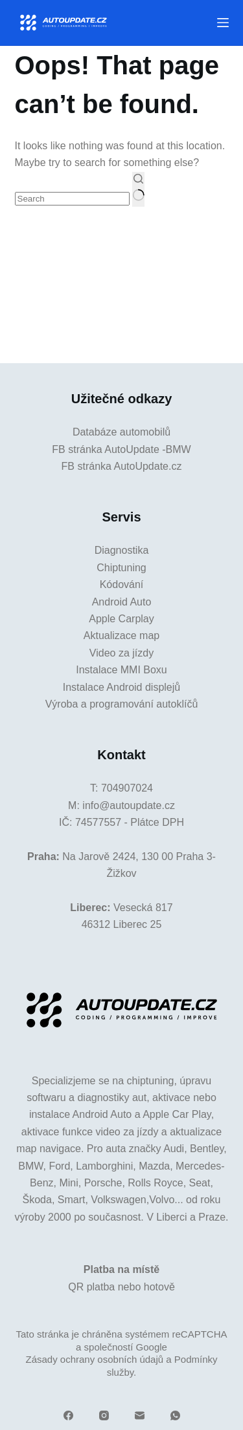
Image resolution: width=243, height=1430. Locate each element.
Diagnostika (122, 550)
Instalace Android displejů (121, 687)
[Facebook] (68, 1415)
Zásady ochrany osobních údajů (94, 1359)
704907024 (127, 788)
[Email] (140, 1415)
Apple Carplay (121, 618)
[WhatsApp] (175, 1415)
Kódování (122, 584)
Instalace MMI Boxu (121, 669)
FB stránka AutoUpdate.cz (122, 466)
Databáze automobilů (121, 431)
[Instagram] (104, 1415)
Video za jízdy (121, 652)
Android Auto (122, 601)
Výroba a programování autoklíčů (121, 704)
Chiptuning (121, 567)
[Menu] (223, 22)
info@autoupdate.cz (128, 805)
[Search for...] (72, 198)
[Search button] (138, 189)
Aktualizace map (121, 635)
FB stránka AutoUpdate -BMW (121, 449)
